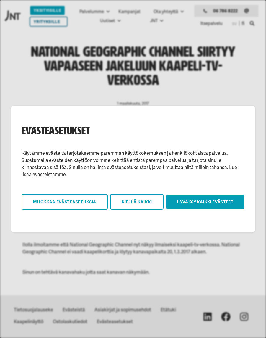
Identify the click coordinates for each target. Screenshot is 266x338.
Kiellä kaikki (137, 202)
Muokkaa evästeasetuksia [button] (64, 202)
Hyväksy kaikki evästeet (205, 202)
